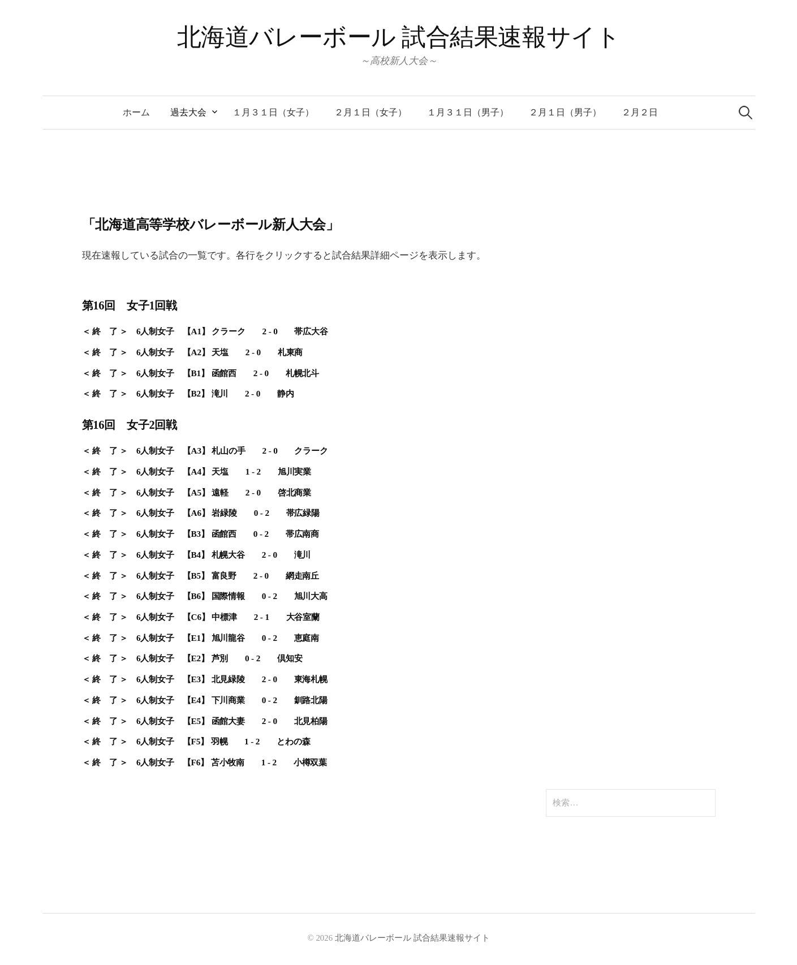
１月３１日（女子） (273, 112)
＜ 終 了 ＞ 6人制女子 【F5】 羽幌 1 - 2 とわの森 (196, 741)
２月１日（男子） (565, 112)
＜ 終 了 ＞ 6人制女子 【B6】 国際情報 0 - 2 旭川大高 (205, 596)
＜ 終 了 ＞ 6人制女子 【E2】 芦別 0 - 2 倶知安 (192, 658)
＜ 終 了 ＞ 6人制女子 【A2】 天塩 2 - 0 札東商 (192, 352)
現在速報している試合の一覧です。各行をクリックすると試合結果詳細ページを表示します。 (284, 255)
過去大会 (188, 112)
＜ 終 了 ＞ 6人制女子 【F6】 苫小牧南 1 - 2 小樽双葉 (205, 762)
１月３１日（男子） (468, 112)
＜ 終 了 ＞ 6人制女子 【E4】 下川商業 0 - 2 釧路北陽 (205, 700)
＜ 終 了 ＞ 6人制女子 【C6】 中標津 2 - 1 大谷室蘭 (201, 617)
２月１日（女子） (370, 112)
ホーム (136, 112)
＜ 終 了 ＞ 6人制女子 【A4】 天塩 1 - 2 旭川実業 (197, 471)
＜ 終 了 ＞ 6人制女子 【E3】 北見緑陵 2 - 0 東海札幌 (205, 679)
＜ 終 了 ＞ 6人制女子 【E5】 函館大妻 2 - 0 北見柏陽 (205, 721)
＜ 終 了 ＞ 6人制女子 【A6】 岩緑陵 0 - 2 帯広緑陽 (201, 513)
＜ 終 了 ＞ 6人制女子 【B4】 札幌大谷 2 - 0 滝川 (196, 554)
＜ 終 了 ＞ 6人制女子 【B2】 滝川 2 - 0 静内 (188, 393)
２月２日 (640, 112)
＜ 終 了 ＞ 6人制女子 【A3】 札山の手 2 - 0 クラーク (205, 450)
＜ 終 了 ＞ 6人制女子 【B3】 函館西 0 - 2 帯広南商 (201, 533)
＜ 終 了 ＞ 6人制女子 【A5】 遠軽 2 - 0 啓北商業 (197, 492)
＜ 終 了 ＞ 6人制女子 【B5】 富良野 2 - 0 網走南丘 (201, 575)
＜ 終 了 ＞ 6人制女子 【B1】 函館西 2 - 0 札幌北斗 (201, 373)
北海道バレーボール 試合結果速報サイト (399, 37)
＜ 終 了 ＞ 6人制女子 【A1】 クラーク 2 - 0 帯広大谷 (205, 331)
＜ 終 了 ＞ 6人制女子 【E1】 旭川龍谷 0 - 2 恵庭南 (201, 638)
